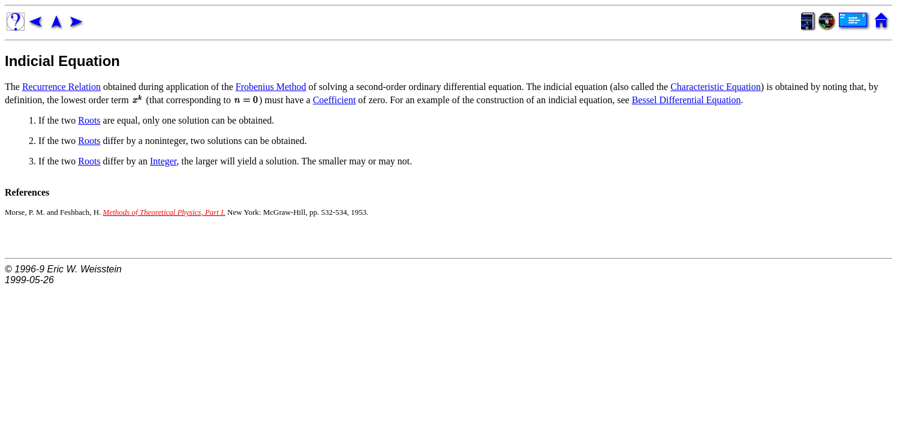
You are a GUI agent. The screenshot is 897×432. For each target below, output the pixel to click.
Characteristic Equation (715, 87)
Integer (163, 161)
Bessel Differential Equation (686, 100)
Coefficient (334, 100)
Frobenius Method (271, 87)
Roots (89, 120)
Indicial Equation (62, 61)
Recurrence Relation (61, 87)
